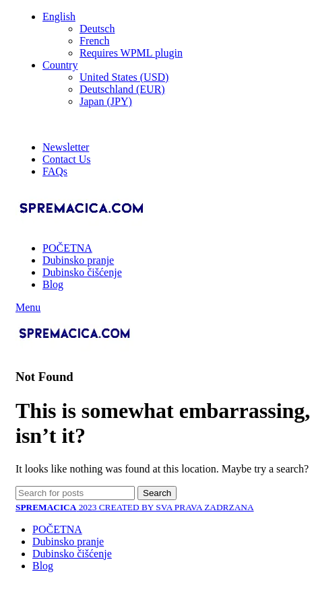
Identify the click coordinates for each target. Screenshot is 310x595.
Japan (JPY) (106, 101)
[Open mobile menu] (28, 307)
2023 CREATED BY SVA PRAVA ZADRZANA (135, 507)
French (94, 40)
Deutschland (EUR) (122, 89)
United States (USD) (124, 77)
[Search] (75, 493)
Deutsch (97, 28)
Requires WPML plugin (131, 53)
